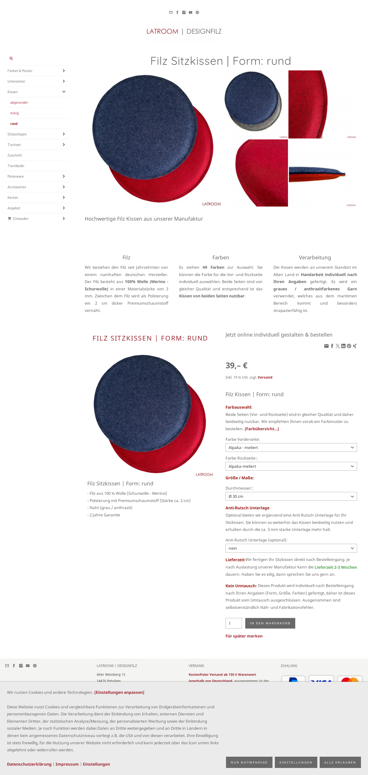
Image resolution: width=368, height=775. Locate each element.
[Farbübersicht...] (262, 428)
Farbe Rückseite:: (242, 458)
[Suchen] (37, 58)
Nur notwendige (249, 762)
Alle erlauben (340, 762)
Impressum (67, 764)
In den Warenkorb (270, 623)
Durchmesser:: (239, 488)
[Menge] (234, 623)
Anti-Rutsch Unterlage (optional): (256, 540)
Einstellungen (96, 764)
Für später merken (244, 636)
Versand (265, 377)
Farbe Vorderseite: (243, 439)
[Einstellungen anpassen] (119, 692)
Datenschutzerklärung (29, 764)
